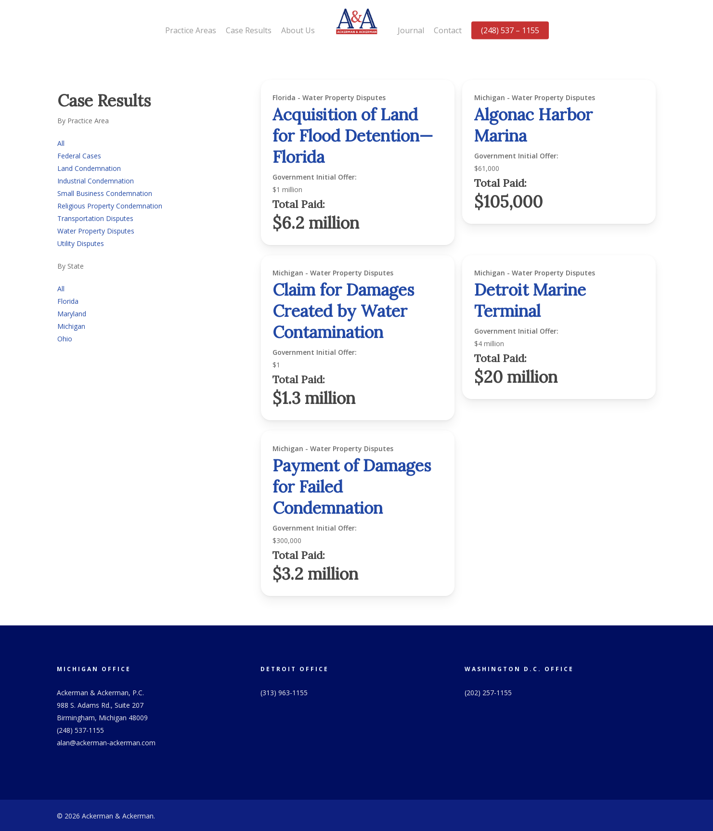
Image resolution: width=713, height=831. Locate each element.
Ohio (64, 338)
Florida (67, 301)
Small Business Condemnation (104, 193)
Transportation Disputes (95, 218)
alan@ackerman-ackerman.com (106, 742)
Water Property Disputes (95, 230)
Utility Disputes (80, 243)
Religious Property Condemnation (109, 205)
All (61, 143)
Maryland (71, 313)
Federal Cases (79, 155)
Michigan (71, 326)
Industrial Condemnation (95, 180)
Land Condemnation (89, 168)
